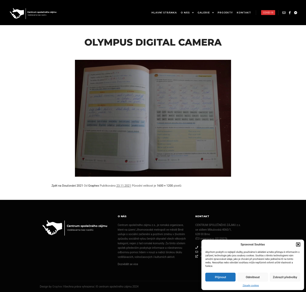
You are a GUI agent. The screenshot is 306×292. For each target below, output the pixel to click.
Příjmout (220, 277)
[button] (298, 244)
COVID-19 (268, 12)
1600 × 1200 (165, 185)
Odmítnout (253, 277)
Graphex (93, 185)
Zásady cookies (251, 285)
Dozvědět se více (128, 264)
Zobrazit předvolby (285, 277)
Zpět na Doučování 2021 (67, 185)
